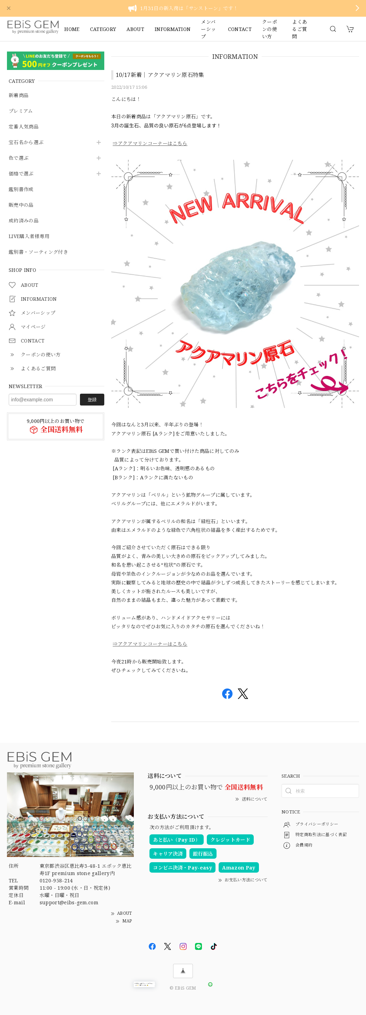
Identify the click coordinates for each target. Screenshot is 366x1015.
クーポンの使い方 (269, 29)
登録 (92, 399)
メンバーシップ (208, 29)
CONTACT (240, 29)
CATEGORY (103, 29)
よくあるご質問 (299, 29)
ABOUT (135, 29)
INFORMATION (173, 29)
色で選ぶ (19, 158)
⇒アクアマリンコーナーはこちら (150, 143)
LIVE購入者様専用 (29, 236)
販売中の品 (21, 205)
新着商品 (19, 96)
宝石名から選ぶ (26, 142)
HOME (71, 29)
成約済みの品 (24, 221)
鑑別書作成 (21, 189)
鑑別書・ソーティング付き (38, 252)
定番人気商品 (24, 127)
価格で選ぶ (21, 174)
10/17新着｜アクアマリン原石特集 (160, 75)
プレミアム (21, 111)
